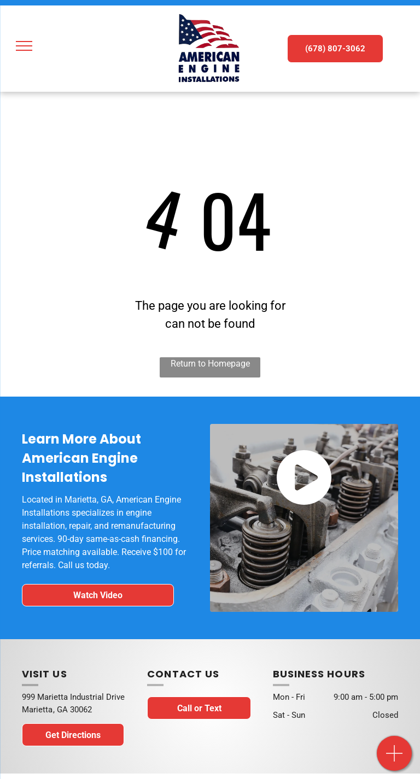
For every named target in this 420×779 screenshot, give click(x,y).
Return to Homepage (210, 363)
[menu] (24, 46)
